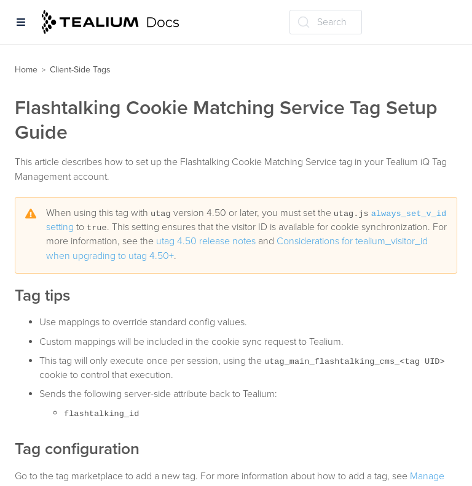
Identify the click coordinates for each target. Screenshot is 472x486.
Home (26, 69)
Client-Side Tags (80, 69)
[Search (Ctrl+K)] (325, 22)
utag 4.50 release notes (206, 241)
